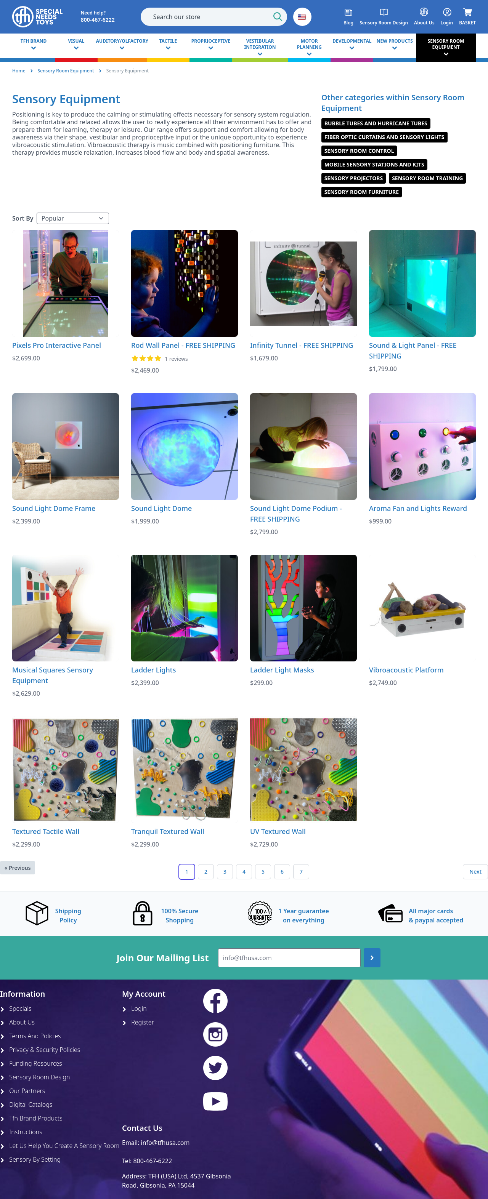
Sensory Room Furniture (361, 191)
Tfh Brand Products (31, 1118)
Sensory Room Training (427, 178)
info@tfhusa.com (165, 1142)
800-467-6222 (152, 1161)
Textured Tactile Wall (45, 831)
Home (19, 70)
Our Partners (22, 1091)
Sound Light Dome (161, 508)
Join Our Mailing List (163, 958)
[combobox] (214, 17)
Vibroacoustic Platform (406, 669)
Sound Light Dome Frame (53, 508)
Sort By (23, 218)
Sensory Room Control (359, 150)
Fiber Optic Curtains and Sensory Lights (384, 137)
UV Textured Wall (278, 831)
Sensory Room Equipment (66, 70)
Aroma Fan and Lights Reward (418, 508)
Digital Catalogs (26, 1104)
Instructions (21, 1132)
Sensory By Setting (30, 1159)
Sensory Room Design (35, 1077)
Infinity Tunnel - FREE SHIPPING (301, 345)
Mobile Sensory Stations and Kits (374, 164)
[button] (302, 17)
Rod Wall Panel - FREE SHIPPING (183, 345)
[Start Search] (278, 17)
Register (138, 1022)
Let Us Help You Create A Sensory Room (59, 1145)
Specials (15, 1008)
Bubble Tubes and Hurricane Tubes (375, 123)
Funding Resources (31, 1063)
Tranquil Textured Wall (167, 831)
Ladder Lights (153, 669)
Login (134, 1008)
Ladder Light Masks (282, 669)
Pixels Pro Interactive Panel (56, 345)
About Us (17, 1022)
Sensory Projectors (353, 178)
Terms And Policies (30, 1036)
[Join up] (372, 957)
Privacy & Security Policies (40, 1049)
